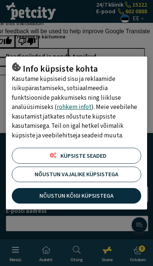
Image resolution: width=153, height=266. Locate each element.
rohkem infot (74, 107)
